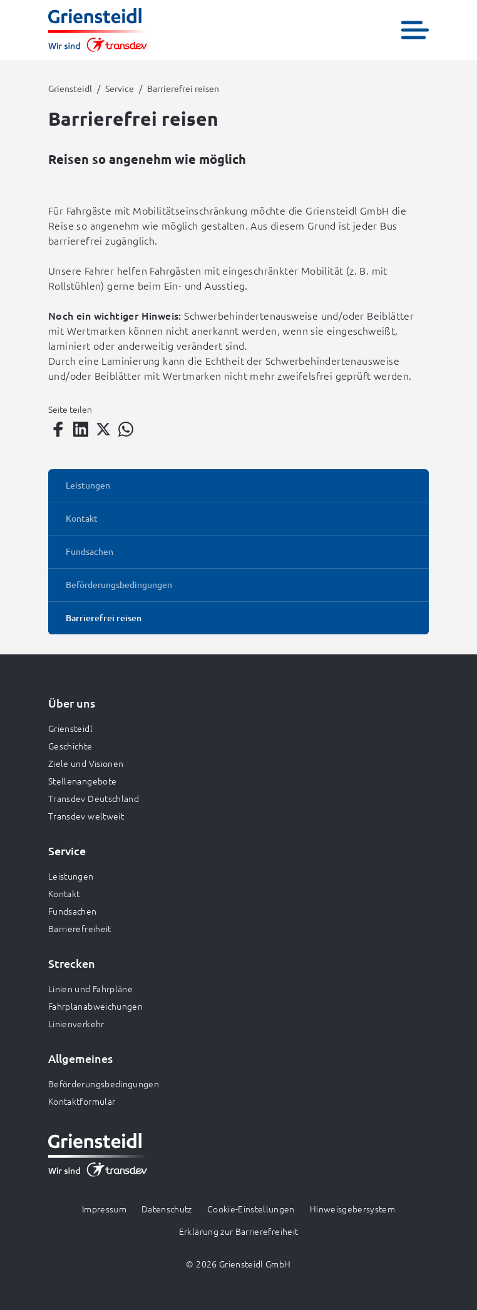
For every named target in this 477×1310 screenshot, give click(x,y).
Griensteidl (70, 88)
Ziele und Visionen (85, 763)
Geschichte (70, 745)
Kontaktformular (81, 1101)
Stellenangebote (82, 780)
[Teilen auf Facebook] (58, 429)
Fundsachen (72, 911)
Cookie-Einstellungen (251, 1208)
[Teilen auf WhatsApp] (126, 429)
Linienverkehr (76, 1023)
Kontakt (64, 893)
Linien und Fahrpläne (90, 988)
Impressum (104, 1208)
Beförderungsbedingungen (103, 1083)
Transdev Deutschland (93, 798)
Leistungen (71, 876)
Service (119, 88)
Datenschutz (166, 1208)
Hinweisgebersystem (352, 1208)
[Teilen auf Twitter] (103, 429)
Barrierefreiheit (79, 928)
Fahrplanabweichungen (95, 1006)
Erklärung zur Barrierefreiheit (239, 1231)
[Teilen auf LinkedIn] (81, 429)
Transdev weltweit (86, 816)
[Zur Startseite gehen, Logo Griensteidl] (97, 30)
